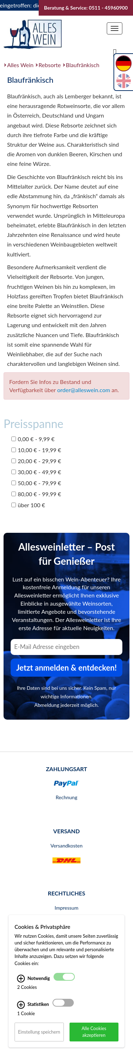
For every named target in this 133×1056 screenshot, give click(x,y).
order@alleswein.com (83, 389)
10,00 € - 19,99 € (36, 449)
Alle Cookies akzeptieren (94, 1031)
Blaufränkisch (82, 64)
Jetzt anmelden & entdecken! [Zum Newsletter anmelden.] (66, 667)
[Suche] (114, 52)
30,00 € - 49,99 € (36, 472)
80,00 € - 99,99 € (36, 494)
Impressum (66, 908)
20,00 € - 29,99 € (36, 460)
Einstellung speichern (39, 1032)
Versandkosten (66, 846)
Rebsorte (50, 64)
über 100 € (28, 505)
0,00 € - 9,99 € (33, 438)
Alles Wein (20, 64)
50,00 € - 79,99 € (36, 483)
